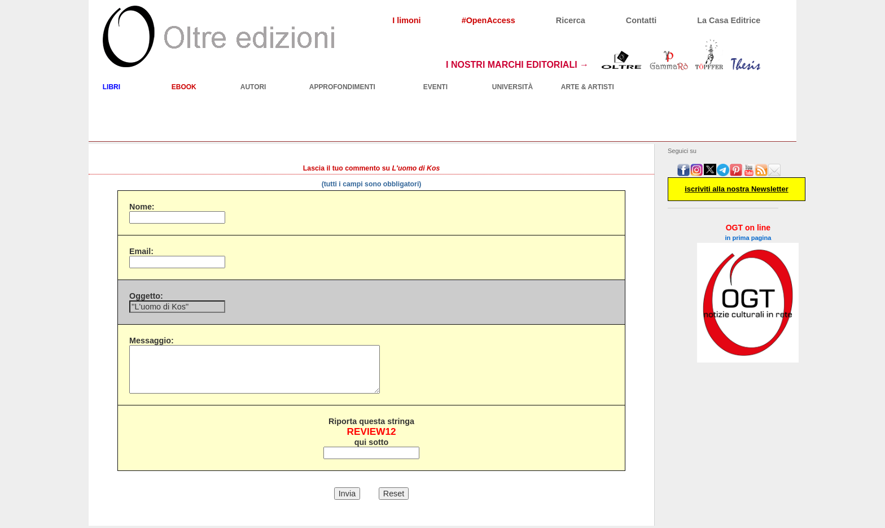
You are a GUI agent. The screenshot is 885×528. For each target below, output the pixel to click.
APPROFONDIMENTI (342, 87)
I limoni (406, 20)
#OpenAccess (488, 20)
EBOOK (184, 87)
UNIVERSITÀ (512, 87)
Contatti (641, 20)
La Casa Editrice (728, 20)
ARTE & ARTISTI (587, 87)
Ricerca (570, 20)
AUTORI (253, 87)
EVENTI (435, 87)
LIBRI (111, 87)
